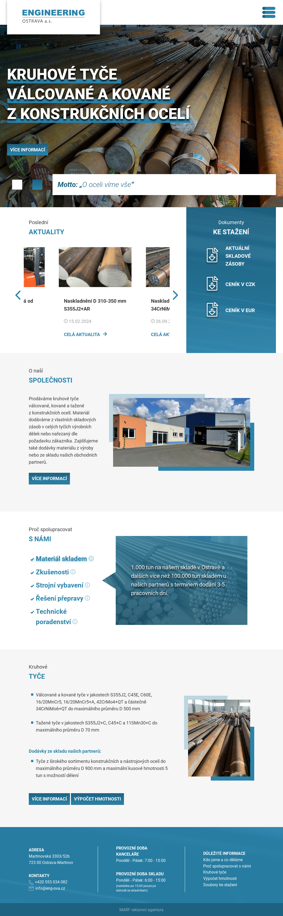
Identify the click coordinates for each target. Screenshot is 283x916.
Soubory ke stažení (220, 884)
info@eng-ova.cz (50, 888)
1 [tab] (17, 185)
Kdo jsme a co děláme (223, 859)
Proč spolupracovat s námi (227, 865)
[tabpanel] (141, 116)
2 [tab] (37, 185)
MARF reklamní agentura (141, 909)
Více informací (27, 149)
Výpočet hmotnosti (97, 798)
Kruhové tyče (214, 872)
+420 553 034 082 (51, 881)
